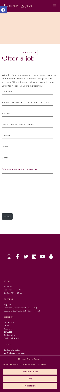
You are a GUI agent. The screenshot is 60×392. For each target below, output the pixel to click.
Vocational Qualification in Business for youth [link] (22, 311)
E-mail (5, 158)
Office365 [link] (8, 332)
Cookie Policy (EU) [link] (11, 338)
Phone (5, 146)
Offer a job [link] (28, 52)
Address (6, 113)
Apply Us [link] (7, 305)
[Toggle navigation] (54, 5)
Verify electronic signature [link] (14, 353)
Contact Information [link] (12, 350)
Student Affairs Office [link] (13, 293)
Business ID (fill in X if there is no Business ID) (25, 102)
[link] (3, 9)
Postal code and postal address (18, 124)
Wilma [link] (6, 326)
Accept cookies (30, 372)
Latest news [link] (9, 323)
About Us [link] (8, 287)
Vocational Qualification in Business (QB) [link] (20, 308)
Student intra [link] (9, 335)
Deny (30, 379)
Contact (6, 135)
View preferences (30, 386)
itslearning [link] (8, 329)
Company (7, 91)
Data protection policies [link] (13, 290)
